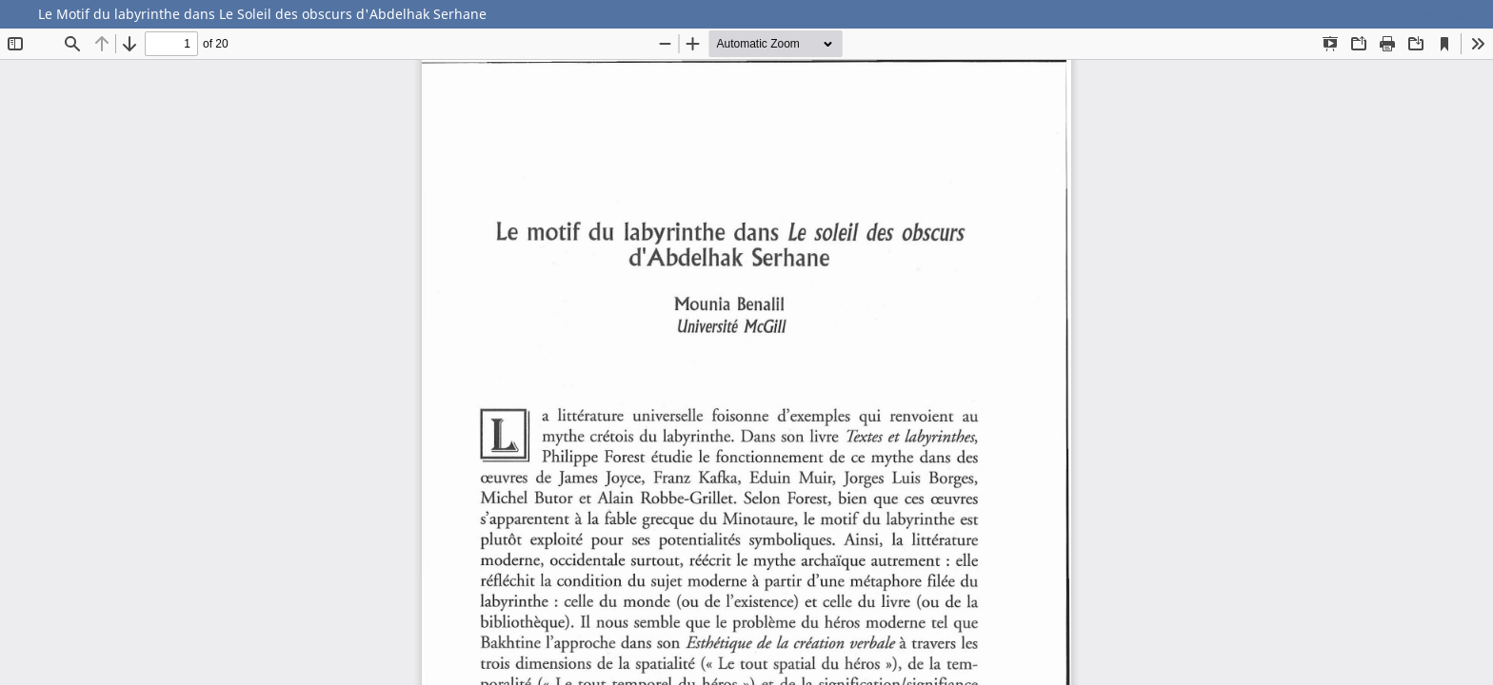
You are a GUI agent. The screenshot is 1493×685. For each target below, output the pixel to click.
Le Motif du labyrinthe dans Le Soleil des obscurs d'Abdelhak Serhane (262, 14)
